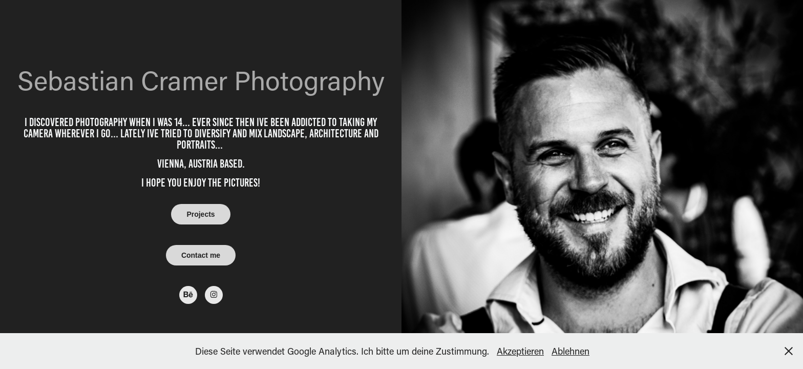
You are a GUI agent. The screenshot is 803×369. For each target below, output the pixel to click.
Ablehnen (570, 351)
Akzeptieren (520, 351)
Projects (200, 214)
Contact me (200, 255)
